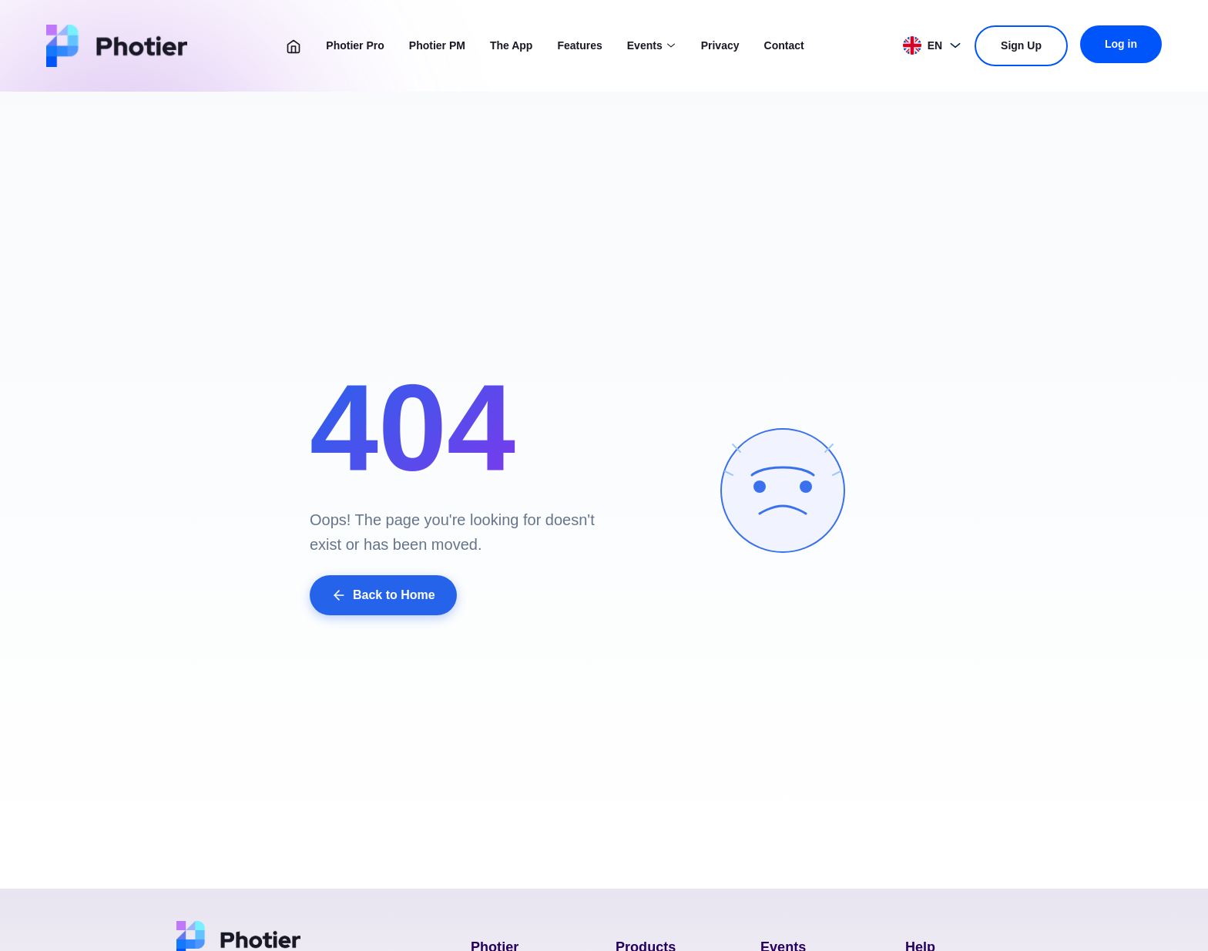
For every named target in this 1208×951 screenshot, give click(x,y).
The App (511, 45)
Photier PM (437, 45)
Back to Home (383, 595)
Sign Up (1021, 45)
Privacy (720, 45)
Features (579, 45)
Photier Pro (355, 45)
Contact (784, 45)
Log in (1121, 44)
